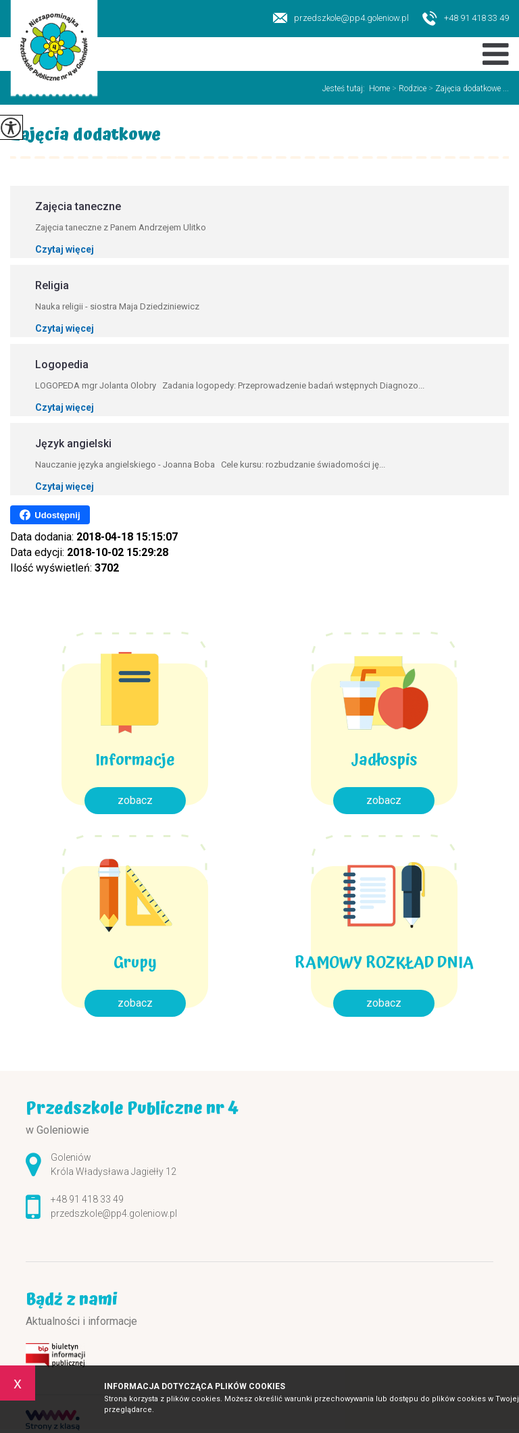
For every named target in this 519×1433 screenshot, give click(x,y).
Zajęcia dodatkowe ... (467, 88)
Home (379, 88)
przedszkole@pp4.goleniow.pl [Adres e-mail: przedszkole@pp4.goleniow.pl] (114, 1213)
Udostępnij (50, 514)
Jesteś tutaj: (345, 88)
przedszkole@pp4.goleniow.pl (341, 18)
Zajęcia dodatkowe (85, 137)
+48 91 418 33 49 (465, 19)
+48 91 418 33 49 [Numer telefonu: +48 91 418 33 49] (87, 1199)
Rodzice (408, 88)
